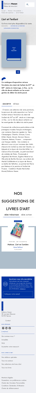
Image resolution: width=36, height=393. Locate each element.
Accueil (3, 11)
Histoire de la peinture (7, 13)
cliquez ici (22, 289)
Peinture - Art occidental (14, 11)
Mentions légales (7, 378)
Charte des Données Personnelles (13, 383)
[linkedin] (6, 328)
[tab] (7, 104)
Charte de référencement (10, 388)
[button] (18, 26)
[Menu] (29, 4)
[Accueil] (10, 4)
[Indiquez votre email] (15, 294)
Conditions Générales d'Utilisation (13, 386)
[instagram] (3, 328)
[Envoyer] (30, 294)
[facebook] (9, 328)
